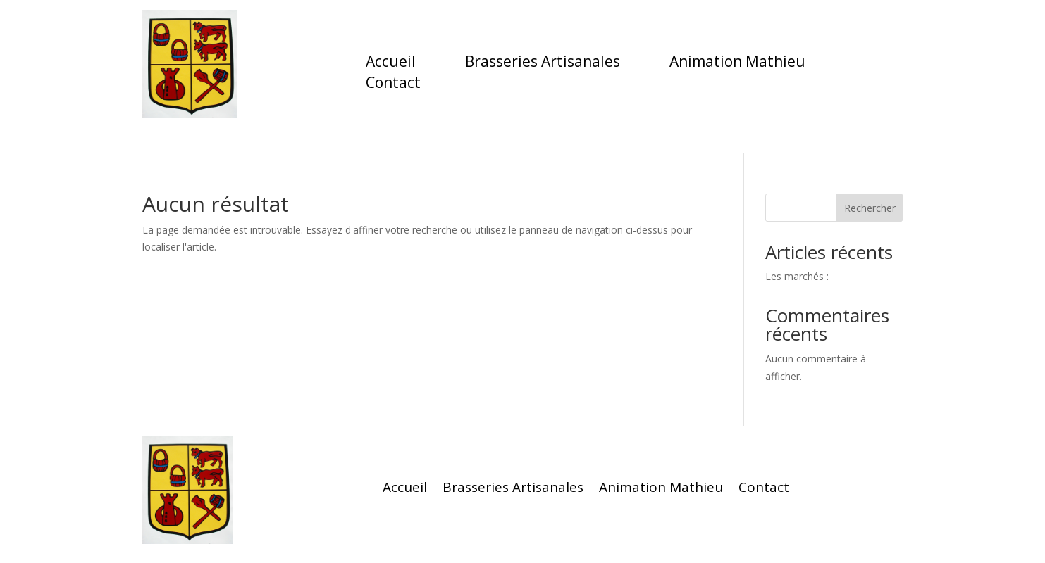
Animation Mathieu (737, 63)
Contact (393, 84)
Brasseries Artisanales (542, 63)
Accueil (391, 63)
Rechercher (870, 208)
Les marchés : (797, 276)
